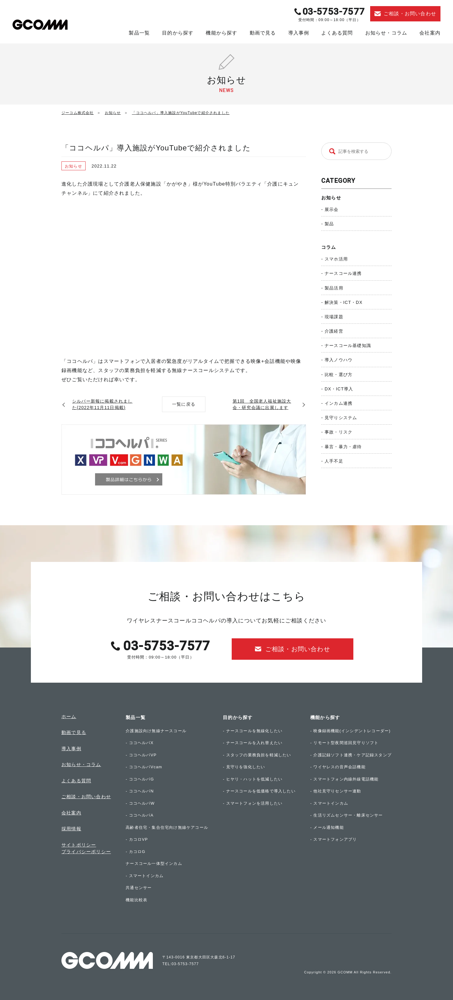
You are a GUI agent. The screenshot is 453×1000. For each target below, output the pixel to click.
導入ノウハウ (338, 359)
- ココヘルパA (139, 815)
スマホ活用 (336, 258)
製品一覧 (139, 32)
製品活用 (334, 288)
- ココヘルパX (139, 742)
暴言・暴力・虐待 (343, 446)
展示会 (332, 209)
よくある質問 (337, 32)
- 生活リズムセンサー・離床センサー (346, 815)
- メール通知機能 (327, 827)
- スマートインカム (145, 875)
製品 (329, 223)
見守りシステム (341, 417)
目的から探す (177, 32)
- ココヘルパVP (141, 755)
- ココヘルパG (140, 779)
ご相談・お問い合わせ (86, 796)
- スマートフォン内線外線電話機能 (344, 779)
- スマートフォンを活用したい (252, 803)
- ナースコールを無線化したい (252, 731)
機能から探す (221, 32)
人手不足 (334, 461)
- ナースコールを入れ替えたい (252, 742)
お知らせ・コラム (386, 32)
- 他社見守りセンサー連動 (335, 791)
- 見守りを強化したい (244, 767)
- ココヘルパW (140, 803)
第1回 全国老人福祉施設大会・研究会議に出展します (262, 404)
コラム (328, 247)
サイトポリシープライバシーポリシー (86, 848)
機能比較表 (136, 900)
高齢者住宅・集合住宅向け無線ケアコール (167, 827)
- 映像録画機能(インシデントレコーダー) (350, 731)
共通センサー (139, 887)
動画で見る (263, 32)
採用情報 (71, 828)
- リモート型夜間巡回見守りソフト (344, 742)
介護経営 (334, 331)
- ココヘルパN (140, 791)
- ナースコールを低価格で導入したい (259, 791)
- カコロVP (137, 839)
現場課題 (334, 316)
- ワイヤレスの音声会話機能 (338, 767)
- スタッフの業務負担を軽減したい (257, 755)
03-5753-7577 (333, 11)
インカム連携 (338, 403)
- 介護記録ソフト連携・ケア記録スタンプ (351, 755)
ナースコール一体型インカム (154, 863)
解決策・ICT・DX (344, 302)
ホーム (68, 716)
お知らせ (331, 197)
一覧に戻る (183, 404)
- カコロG (135, 851)
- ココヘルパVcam (144, 767)
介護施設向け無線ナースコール (156, 731)
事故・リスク (338, 432)
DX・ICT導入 (339, 388)
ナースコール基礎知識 (348, 345)
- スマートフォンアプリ (333, 839)
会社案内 (429, 32)
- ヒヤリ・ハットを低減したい (252, 779)
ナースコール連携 (343, 273)
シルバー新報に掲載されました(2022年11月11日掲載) (102, 404)
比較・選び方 (338, 374)
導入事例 (298, 32)
